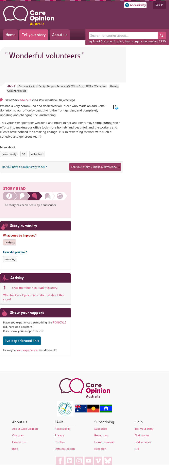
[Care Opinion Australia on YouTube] (89, 461)
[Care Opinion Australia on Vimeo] (98, 461)
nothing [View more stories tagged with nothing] (10, 242)
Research (100, 448)
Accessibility (62, 428)
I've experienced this (22, 341)
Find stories (142, 435)
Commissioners (104, 442)
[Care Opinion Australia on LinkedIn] (70, 461)
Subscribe (100, 428)
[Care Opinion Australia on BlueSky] (108, 461)
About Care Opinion (25, 428)
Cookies (60, 442)
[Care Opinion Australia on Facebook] (60, 461)
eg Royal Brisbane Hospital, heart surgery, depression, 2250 (127, 41)
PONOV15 (59, 322)
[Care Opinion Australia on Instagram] (79, 461)
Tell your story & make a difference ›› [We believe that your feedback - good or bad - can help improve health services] (95, 166)
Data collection (65, 448)
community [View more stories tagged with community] (9, 154)
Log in (159, 4)
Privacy (59, 435)
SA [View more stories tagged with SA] (24, 154)
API (137, 448)
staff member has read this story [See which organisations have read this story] (34, 287)
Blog (15, 448)
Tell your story (34, 34)
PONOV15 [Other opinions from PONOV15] (24, 100)
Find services (143, 442)
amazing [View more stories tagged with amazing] (10, 259)
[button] (135, 5)
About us (59, 34)
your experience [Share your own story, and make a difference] (27, 350)
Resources (101, 435)
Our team (18, 435)
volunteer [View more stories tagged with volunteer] (37, 154)
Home (10, 34)
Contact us (19, 442)
